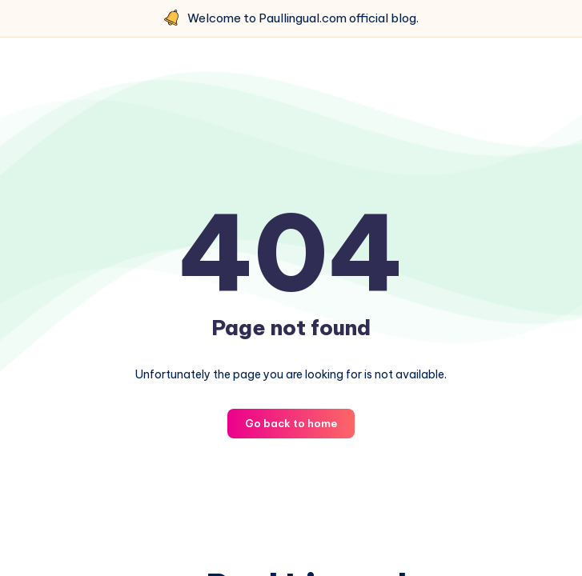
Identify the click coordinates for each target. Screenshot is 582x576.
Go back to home (291, 423)
